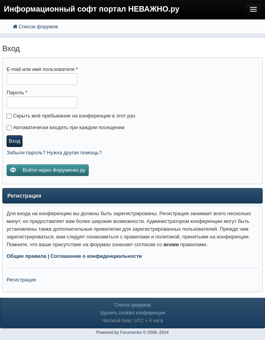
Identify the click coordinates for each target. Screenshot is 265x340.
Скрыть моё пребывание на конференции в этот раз (71, 116)
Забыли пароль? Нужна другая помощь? (54, 152)
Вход (14, 141)
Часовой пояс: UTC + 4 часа (132, 320)
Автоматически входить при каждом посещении (65, 127)
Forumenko (131, 332)
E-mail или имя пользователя (42, 69)
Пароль (17, 92)
